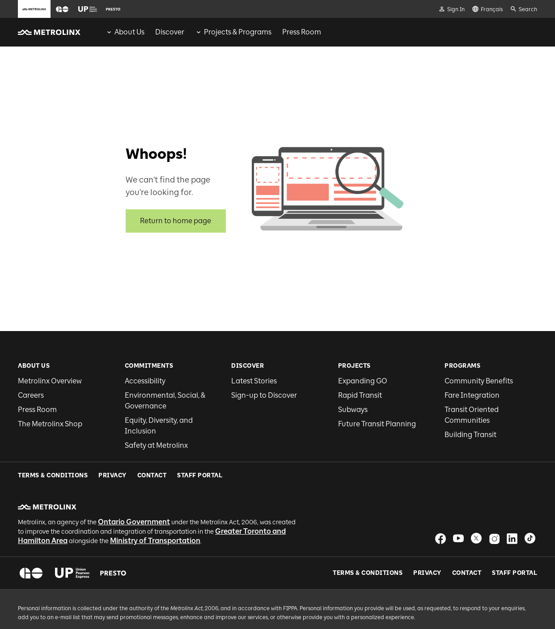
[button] (62, 9)
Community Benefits (479, 381)
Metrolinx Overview (50, 381)
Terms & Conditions (367, 546)
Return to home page (175, 221)
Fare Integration (472, 395)
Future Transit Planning (377, 424)
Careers (31, 395)
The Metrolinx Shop (50, 424)
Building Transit (470, 434)
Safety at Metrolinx (156, 445)
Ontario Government (134, 495)
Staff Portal (514, 546)
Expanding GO (362, 381)
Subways (353, 409)
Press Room (37, 409)
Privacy (427, 546)
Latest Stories (254, 381)
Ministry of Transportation (155, 514)
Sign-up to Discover (264, 395)
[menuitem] (125, 32)
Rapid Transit (360, 395)
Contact (467, 546)
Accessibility (145, 381)
